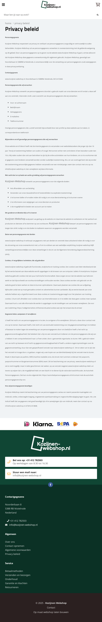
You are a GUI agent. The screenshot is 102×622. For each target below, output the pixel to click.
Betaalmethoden (14, 571)
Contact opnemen (14, 545)
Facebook (50, 484)
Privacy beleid (12, 553)
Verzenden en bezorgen (17, 575)
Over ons (10, 541)
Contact (51, 607)
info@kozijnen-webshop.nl (15, 406)
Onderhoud (11, 579)
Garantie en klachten (16, 583)
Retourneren (12, 587)
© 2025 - (51, 602)
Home (51, 4)
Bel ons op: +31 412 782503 (47, 462)
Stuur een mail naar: (47, 474)
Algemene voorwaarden (18, 549)
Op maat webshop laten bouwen (51, 612)
